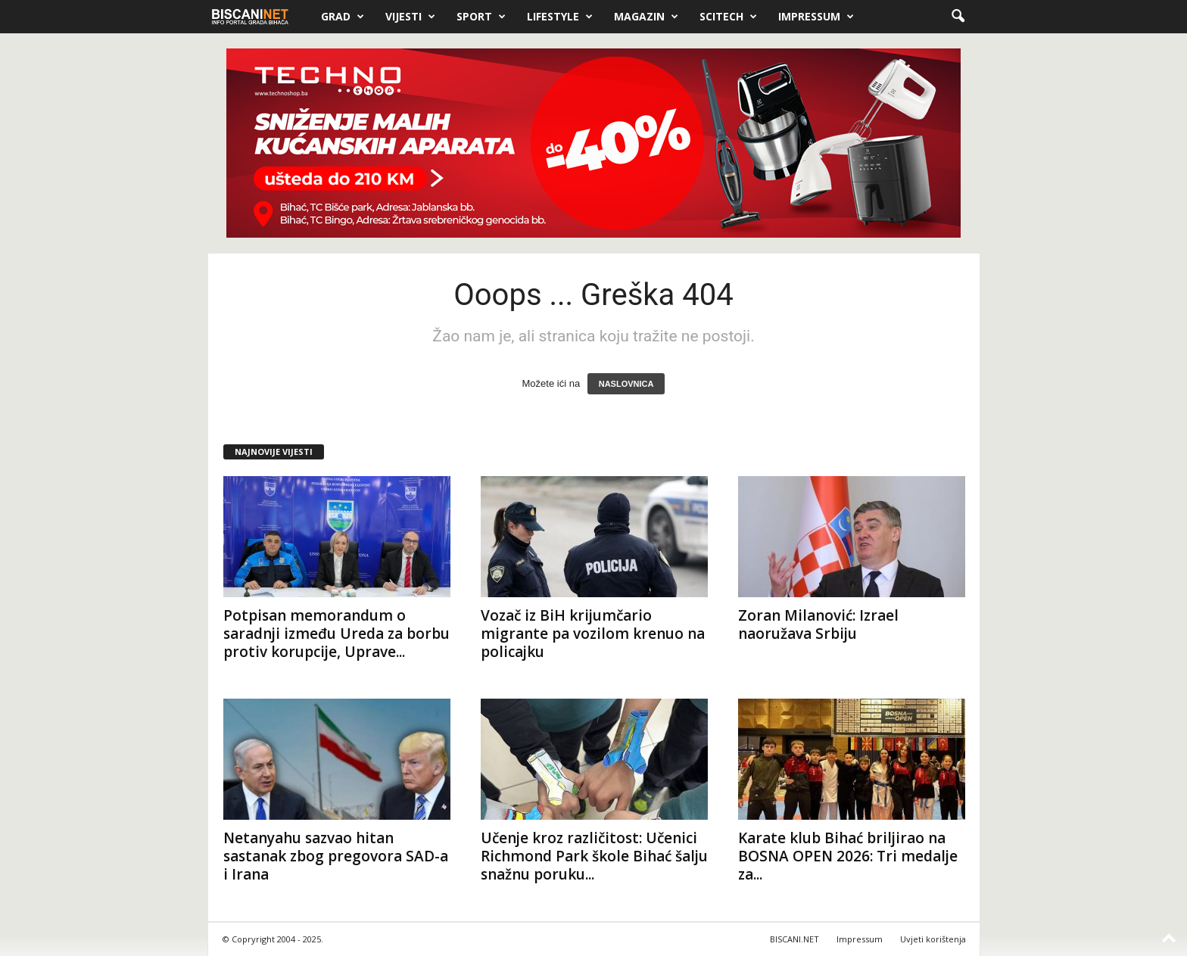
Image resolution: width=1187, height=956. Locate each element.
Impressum (816, 16)
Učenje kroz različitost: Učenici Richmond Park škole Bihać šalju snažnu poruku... (594, 856)
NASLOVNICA (626, 383)
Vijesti (410, 16)
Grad (342, 16)
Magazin (646, 16)
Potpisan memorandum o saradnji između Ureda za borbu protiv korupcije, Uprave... (336, 634)
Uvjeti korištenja (933, 939)
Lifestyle (560, 16)
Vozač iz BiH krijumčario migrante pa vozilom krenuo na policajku (593, 634)
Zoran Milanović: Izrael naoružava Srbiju (818, 624)
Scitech (728, 16)
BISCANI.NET (794, 939)
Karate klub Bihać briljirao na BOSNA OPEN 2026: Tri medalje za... (848, 856)
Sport (481, 16)
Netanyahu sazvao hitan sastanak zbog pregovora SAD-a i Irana (335, 856)
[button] (957, 16)
